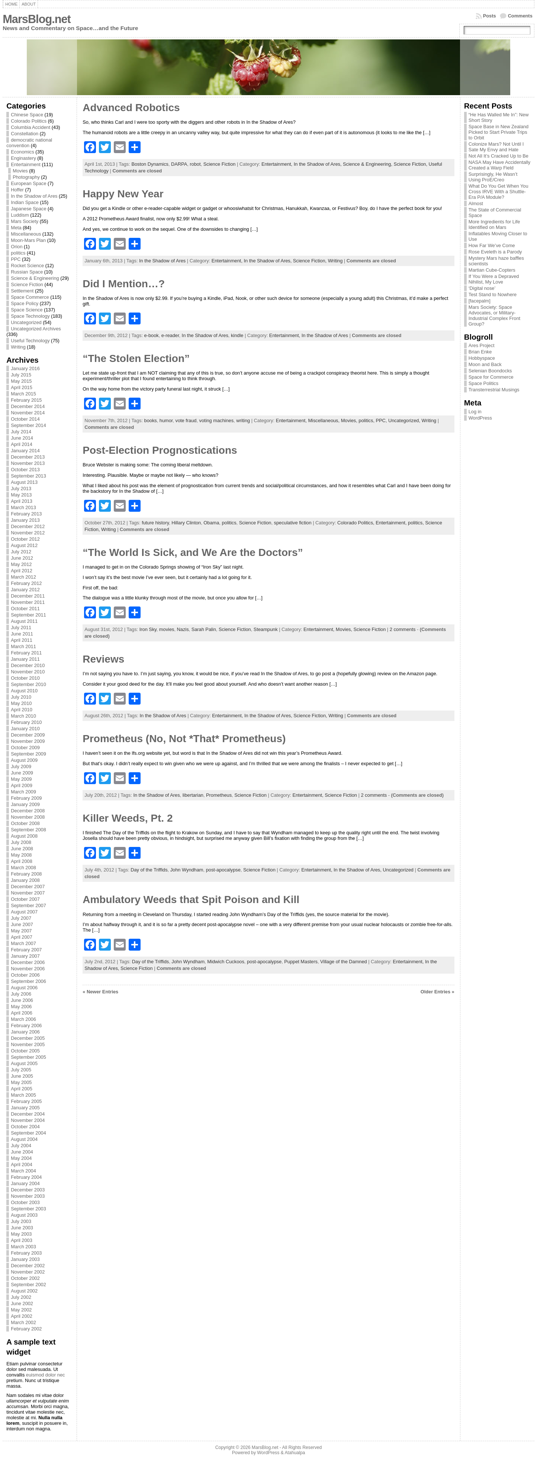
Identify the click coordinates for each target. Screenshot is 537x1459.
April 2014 (21, 444)
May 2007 (21, 931)
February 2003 (26, 1253)
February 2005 (26, 1101)
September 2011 (28, 615)
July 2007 (21, 918)
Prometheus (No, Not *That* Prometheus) (184, 738)
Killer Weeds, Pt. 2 (128, 818)
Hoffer (17, 190)
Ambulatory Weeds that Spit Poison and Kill (191, 899)
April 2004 (21, 1164)
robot (195, 164)
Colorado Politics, (356, 522)
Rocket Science (27, 265)
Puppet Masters (301, 961)
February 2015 (26, 400)
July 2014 (21, 431)
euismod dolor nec (45, 1375)
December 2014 (28, 406)
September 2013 (28, 476)
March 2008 (23, 867)
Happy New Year (123, 194)
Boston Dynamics (149, 164)
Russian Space (27, 272)
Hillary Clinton (186, 522)
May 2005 (21, 1082)
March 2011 (23, 646)
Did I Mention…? (124, 283)
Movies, (350, 420)
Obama (211, 522)
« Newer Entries (100, 991)
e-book (151, 335)
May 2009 (21, 779)
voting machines (216, 420)
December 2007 (28, 886)
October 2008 (25, 823)
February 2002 (26, 1329)
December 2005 (28, 1038)
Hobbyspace (482, 358)
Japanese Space (28, 208)
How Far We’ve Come (492, 245)
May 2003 (21, 1234)
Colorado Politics (28, 121)
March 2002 (23, 1322)
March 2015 (23, 394)
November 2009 (28, 741)
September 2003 (28, 1208)
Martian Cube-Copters (492, 270)
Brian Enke (480, 352)
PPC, (382, 420)
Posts (489, 16)
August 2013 (24, 482)
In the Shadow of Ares (34, 196)
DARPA (179, 164)
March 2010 (23, 716)
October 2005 (25, 1051)
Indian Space (25, 202)
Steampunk (266, 629)
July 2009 (21, 766)
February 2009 (26, 798)
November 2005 (28, 1044)
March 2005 (23, 1095)
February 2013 (26, 514)
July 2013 (21, 488)
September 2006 (28, 981)
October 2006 (25, 975)
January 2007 (25, 956)
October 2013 (25, 469)
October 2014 (25, 419)
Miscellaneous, (324, 420)
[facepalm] (480, 301)
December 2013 (28, 457)
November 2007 (28, 893)
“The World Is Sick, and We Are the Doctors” (193, 552)
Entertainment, (277, 164)
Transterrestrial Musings (494, 389)
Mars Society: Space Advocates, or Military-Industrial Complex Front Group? (494, 315)
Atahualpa (294, 1452)
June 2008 (22, 848)
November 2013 (28, 463)
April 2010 (21, 709)
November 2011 (28, 602)
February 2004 (26, 1177)
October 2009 (25, 747)
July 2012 (21, 551)
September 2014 (28, 425)
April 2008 (21, 861)
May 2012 (21, 564)
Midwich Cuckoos (225, 961)
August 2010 (24, 690)
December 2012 (28, 526)
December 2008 (28, 810)
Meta (16, 227)
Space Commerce (30, 297)
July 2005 (21, 1070)
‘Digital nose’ (482, 288)
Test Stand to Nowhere (493, 294)
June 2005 (22, 1076)
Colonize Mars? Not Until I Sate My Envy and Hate (496, 146)
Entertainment (26, 164)
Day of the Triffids (149, 870)
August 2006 (24, 987)
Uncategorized (26, 322)
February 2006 (26, 1025)
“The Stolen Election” (136, 358)
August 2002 (24, 1291)
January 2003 (25, 1259)
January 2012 (25, 589)
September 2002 (28, 1284)
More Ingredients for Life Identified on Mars (494, 224)
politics (18, 253)
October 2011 (25, 608)
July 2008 (21, 842)
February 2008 (26, 874)
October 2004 (25, 1126)
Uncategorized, (405, 420)
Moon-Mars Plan (28, 240)
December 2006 (28, 962)
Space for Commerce (491, 377)
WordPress (480, 418)
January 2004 (25, 1183)
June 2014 (22, 438)
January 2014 (25, 450)
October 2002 (25, 1278)
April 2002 (21, 1316)
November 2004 (28, 1120)
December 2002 (28, 1265)
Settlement (22, 291)
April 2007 (21, 937)
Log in (475, 411)
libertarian (193, 795)
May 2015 (21, 381)
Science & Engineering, (368, 164)
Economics (22, 152)
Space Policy (24, 303)
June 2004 (22, 1152)
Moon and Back (485, 364)
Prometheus (219, 795)
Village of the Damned (343, 961)
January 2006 (25, 1032)
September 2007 (28, 905)
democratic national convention (29, 142)
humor (166, 420)
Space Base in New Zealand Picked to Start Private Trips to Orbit (498, 132)
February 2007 (26, 949)
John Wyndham (186, 870)
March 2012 (23, 577)
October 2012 (25, 539)
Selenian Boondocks (490, 370)
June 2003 (22, 1227)
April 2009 (21, 785)
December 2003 (28, 1190)
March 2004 (23, 1171)
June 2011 (22, 634)
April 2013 (21, 501)
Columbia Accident (30, 127)
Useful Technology (30, 340)
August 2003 (24, 1215)
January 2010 (25, 728)
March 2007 (23, 943)
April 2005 (21, 1088)
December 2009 (28, 735)
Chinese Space (27, 114)
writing (243, 420)
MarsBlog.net (37, 19)
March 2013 (23, 507)
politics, (367, 420)
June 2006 (22, 1000)
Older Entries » (437, 991)
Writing (18, 347)
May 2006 (21, 1006)
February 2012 (26, 583)
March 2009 (23, 792)
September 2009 (28, 754)
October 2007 (25, 899)
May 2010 (21, 703)
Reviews (103, 659)
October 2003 (25, 1202)
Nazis (183, 629)
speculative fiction (293, 522)
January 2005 (25, 1107)
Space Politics (483, 383)
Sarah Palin (204, 629)
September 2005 (28, 1057)
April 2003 (21, 1240)
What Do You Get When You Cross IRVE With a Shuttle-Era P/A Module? (498, 191)
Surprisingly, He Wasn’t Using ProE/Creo (493, 176)
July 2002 (21, 1297)
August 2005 (24, 1063)
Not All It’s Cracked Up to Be (498, 156)
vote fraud (186, 420)
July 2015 (21, 375)
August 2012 (24, 545)
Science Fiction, (411, 164)
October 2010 (25, 678)
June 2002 (22, 1303)
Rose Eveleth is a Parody (495, 252)
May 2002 (21, 1310)
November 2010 (28, 671)
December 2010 (28, 665)
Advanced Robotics (131, 107)
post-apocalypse (223, 870)
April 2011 (21, 640)
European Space (28, 183)
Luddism (20, 215)
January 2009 (25, 804)
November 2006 (28, 968)
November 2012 (28, 533)
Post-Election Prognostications (160, 450)
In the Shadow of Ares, (318, 164)
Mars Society (24, 221)
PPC (15, 259)
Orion (16, 246)
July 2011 (21, 627)
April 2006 (21, 1013)
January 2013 (25, 520)
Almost (476, 203)
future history (155, 522)
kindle (237, 335)
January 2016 (25, 368)
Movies (20, 171)
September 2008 (28, 829)
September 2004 (28, 1133)
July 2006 (21, 994)
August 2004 (24, 1139)
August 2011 (24, 621)
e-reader (170, 335)
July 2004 (21, 1145)
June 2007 (22, 924)
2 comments (403, 629)
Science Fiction (27, 284)
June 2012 (22, 558)
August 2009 (24, 760)
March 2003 (23, 1246)
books (150, 420)
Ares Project (482, 345)
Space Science (26, 310)
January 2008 (25, 880)
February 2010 (26, 722)
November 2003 (28, 1196)
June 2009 (22, 773)
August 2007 (24, 912)
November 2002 (28, 1272)
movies (166, 629)
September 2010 (28, 684)
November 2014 (28, 412)
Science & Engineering (35, 278)
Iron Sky (148, 629)
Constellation (24, 133)
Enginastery (23, 158)
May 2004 (21, 1158)
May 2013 (21, 495)
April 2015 (21, 387)
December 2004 (28, 1114)
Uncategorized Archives (36, 328)
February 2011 (26, 653)
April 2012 (21, 570)
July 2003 (21, 1221)
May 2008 (21, 855)
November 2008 (28, 817)
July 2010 (21, 697)
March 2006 (23, 1019)
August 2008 (24, 836)
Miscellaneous (26, 234)
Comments (520, 16)
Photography (26, 177)
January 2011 (25, 659)
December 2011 (28, 596)
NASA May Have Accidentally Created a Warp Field (499, 165)
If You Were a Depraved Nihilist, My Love (494, 279)
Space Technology (30, 316)
